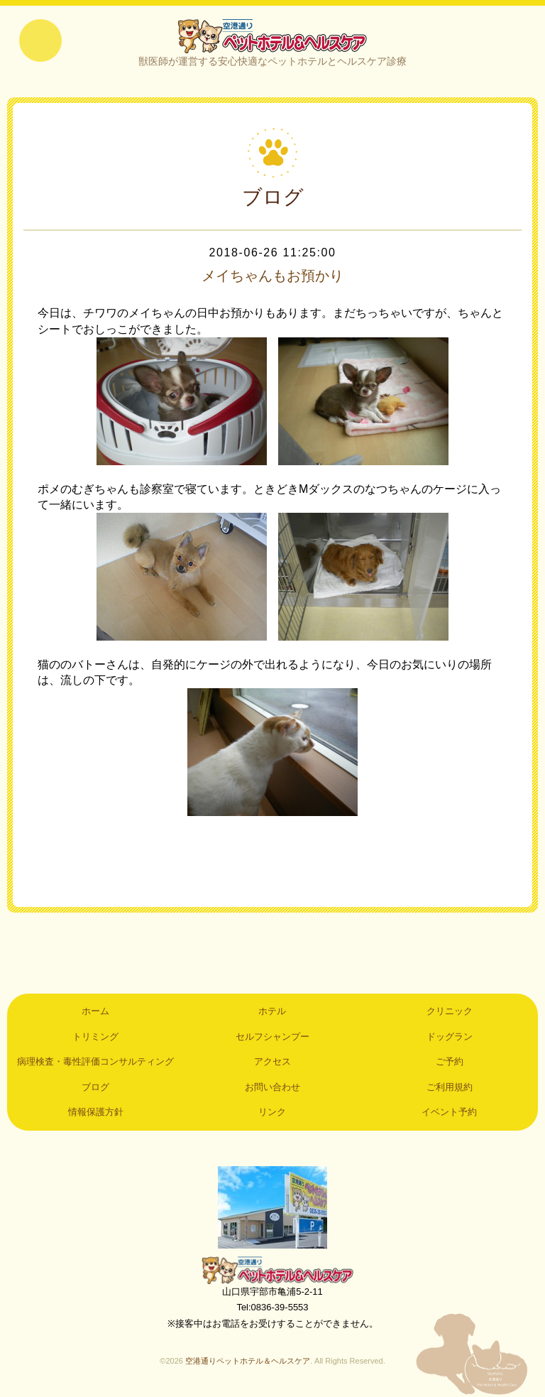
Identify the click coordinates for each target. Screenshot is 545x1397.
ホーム (95, 1011)
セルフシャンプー (272, 1036)
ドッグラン (449, 1036)
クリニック (449, 1011)
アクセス (272, 1061)
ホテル (272, 1011)
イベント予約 (449, 1112)
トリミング (95, 1036)
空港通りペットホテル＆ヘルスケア (272, 1270)
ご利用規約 (449, 1087)
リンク (272, 1112)
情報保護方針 (95, 1112)
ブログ (95, 1087)
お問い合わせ (272, 1087)
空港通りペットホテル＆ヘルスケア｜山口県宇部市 (272, 35)
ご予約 (449, 1061)
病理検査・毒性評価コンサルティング (95, 1061)
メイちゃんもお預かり (272, 275)
